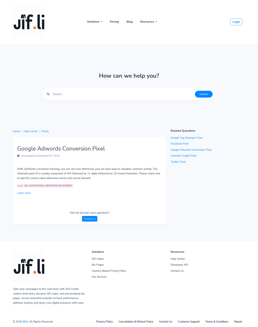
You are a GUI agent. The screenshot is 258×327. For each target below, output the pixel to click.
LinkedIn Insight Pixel (184, 155)
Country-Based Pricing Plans (109, 271)
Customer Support (189, 321)
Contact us (90, 218)
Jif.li (25, 321)
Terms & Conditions (216, 321)
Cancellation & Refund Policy (136, 321)
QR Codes (98, 259)
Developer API (179, 265)
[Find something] (123, 94)
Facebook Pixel (180, 143)
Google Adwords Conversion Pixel (191, 150)
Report (238, 321)
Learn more (24, 193)
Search (203, 94)
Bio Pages (98, 265)
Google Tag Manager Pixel (186, 138)
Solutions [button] (93, 22)
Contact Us (177, 271)
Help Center (31, 131)
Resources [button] (147, 22)
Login (236, 22)
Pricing (114, 22)
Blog (129, 22)
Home (16, 131)
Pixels (45, 131)
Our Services (99, 277)
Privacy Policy (104, 321)
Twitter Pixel (178, 162)
